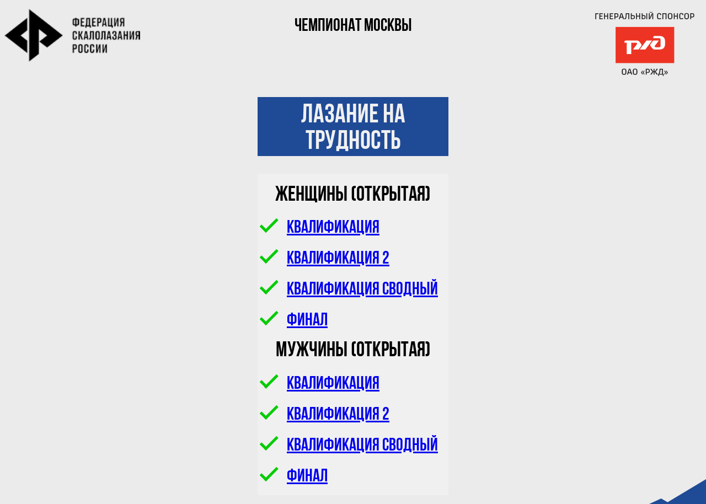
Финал (294, 321)
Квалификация (319, 228)
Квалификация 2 (324, 259)
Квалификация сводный (349, 290)
